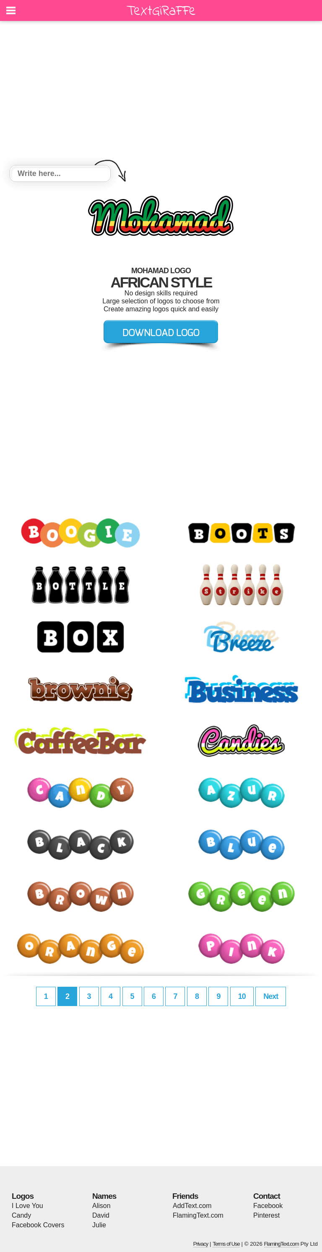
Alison (101, 1205)
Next (270, 996)
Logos (23, 1196)
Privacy (200, 1244)
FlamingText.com (198, 1215)
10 (242, 996)
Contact (266, 1196)
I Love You (27, 1205)
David (100, 1215)
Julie (99, 1225)
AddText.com (192, 1205)
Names (104, 1196)
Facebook (268, 1205)
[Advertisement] (161, 94)
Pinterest (266, 1215)
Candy (21, 1215)
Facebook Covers (38, 1225)
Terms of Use (226, 1244)
